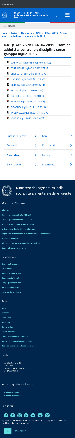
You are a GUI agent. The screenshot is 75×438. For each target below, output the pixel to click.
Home (4, 33)
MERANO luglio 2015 (26, 85)
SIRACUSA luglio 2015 (27, 107)
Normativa (26, 33)
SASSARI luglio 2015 (26, 101)
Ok (8, 431)
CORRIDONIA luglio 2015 (28, 68)
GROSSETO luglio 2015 (27, 74)
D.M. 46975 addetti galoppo (29, 62)
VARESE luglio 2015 (25, 118)
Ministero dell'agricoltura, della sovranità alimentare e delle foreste (31, 15)
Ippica (14, 33)
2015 (38, 33)
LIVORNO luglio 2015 (26, 79)
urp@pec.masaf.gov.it (13, 395)
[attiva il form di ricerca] (57, 15)
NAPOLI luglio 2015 (25, 96)
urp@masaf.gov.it (12, 392)
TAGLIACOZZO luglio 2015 (28, 113)
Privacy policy (20, 430)
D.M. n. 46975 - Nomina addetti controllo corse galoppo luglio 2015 (35, 34)
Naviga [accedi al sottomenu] (9, 26)
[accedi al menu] (67, 15)
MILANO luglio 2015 (25, 90)
